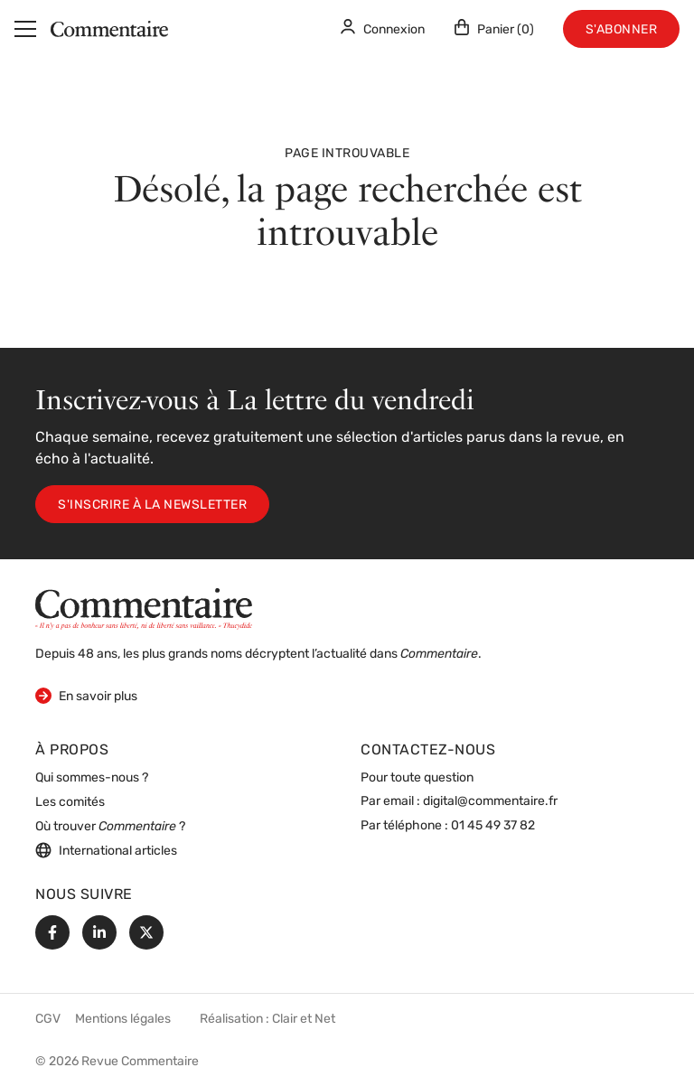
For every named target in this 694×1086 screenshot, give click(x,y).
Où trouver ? (110, 827)
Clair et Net (303, 1019)
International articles (106, 850)
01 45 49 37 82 (493, 826)
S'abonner (622, 30)
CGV (48, 1019)
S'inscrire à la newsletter (152, 505)
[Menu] (25, 29)
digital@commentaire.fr (490, 802)
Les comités (70, 803)
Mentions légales (123, 1019)
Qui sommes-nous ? (91, 778)
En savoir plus (86, 695)
